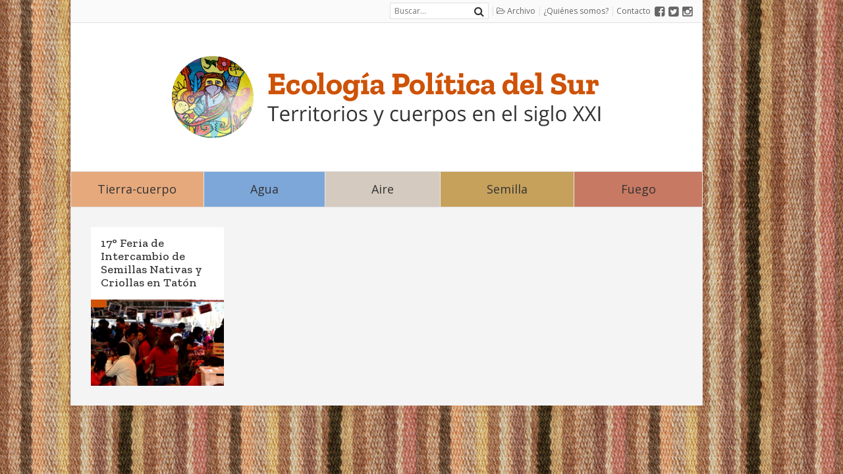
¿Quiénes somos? (576, 10)
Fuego (638, 189)
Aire (382, 189)
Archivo (516, 10)
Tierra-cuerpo (137, 189)
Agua (264, 189)
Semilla (507, 189)
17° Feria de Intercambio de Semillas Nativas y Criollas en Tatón (151, 262)
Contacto (633, 10)
